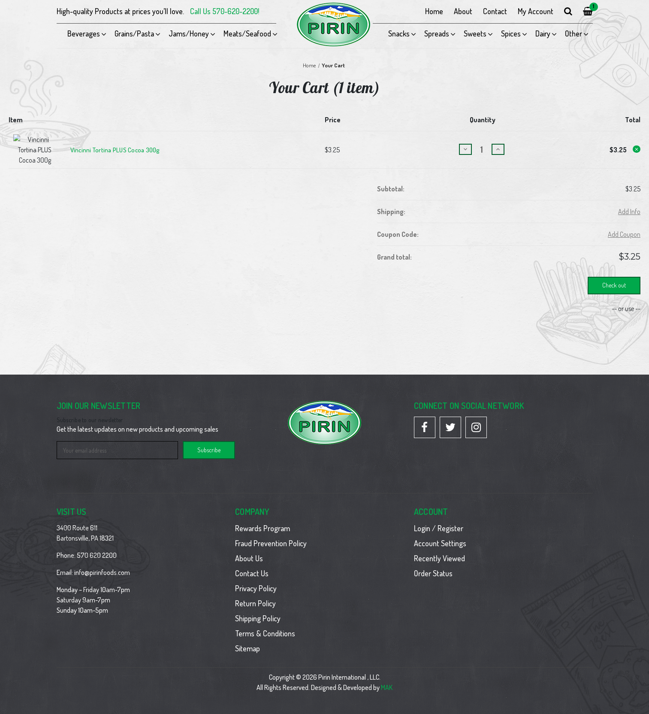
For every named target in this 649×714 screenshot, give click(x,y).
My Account (535, 11)
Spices (511, 33)
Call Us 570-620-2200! (224, 11)
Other (573, 33)
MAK (386, 679)
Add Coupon (624, 225)
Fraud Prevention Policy (271, 534)
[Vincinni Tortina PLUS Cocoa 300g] (481, 145)
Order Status (433, 564)
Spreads (436, 33)
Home (434, 11)
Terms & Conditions (265, 624)
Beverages (83, 33)
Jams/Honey (189, 33)
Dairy (542, 33)
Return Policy (255, 594)
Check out (614, 276)
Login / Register (438, 519)
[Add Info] (629, 203)
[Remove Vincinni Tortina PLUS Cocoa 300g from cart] (636, 145)
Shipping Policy (258, 609)
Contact (495, 11)
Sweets (475, 33)
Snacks (399, 33)
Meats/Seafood (247, 33)
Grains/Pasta (134, 33)
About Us (249, 549)
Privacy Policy (256, 579)
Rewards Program (262, 519)
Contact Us (252, 564)
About (463, 11)
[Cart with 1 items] (588, 11)
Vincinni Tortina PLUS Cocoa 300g (115, 146)
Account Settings (440, 534)
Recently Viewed (439, 549)
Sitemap (247, 639)
